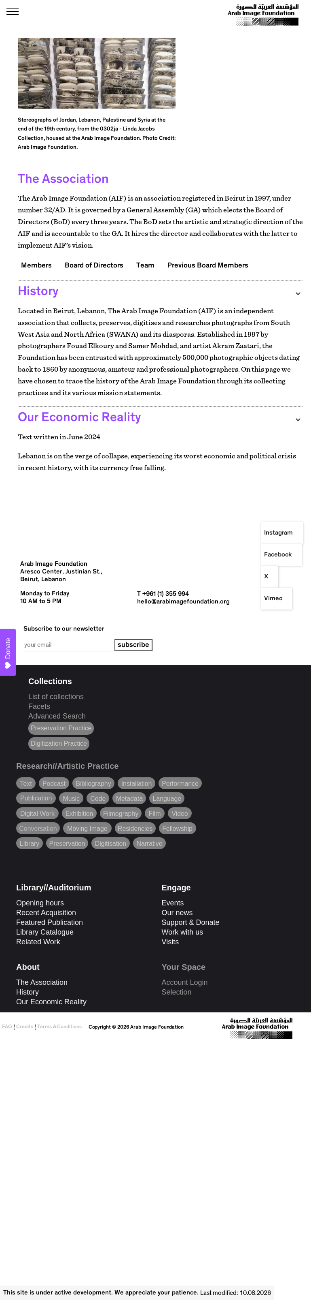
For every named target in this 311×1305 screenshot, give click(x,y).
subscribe (133, 645)
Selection (177, 992)
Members (36, 266)
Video (179, 812)
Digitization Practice (59, 743)
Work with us (182, 932)
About (28, 967)
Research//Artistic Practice (67, 766)
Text (26, 782)
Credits (24, 1027)
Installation (136, 782)
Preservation (67, 842)
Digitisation (110, 842)
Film (155, 812)
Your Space (184, 967)
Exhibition (79, 812)
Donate (8, 653)
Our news (177, 913)
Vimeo (273, 598)
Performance (180, 782)
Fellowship (177, 827)
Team (145, 266)
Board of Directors (94, 266)
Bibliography (93, 782)
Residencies (135, 827)
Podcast (54, 782)
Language (167, 797)
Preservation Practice (61, 728)
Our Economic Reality (51, 1002)
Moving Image (87, 827)
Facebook (278, 555)
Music (71, 797)
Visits (170, 942)
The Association (42, 982)
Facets (39, 706)
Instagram (278, 533)
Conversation (38, 827)
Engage (176, 887)
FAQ (7, 1027)
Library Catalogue (45, 932)
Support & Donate (191, 922)
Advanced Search (57, 716)
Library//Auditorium (53, 887)
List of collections (56, 697)
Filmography (120, 812)
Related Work (38, 942)
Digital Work (37, 812)
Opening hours (40, 903)
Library (29, 842)
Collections (50, 681)
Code (98, 797)
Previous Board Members (207, 266)
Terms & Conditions (59, 1027)
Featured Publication (49, 922)
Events (173, 903)
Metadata (129, 797)
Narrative (149, 842)
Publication (36, 797)
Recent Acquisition (46, 913)
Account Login (185, 982)
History (27, 992)
